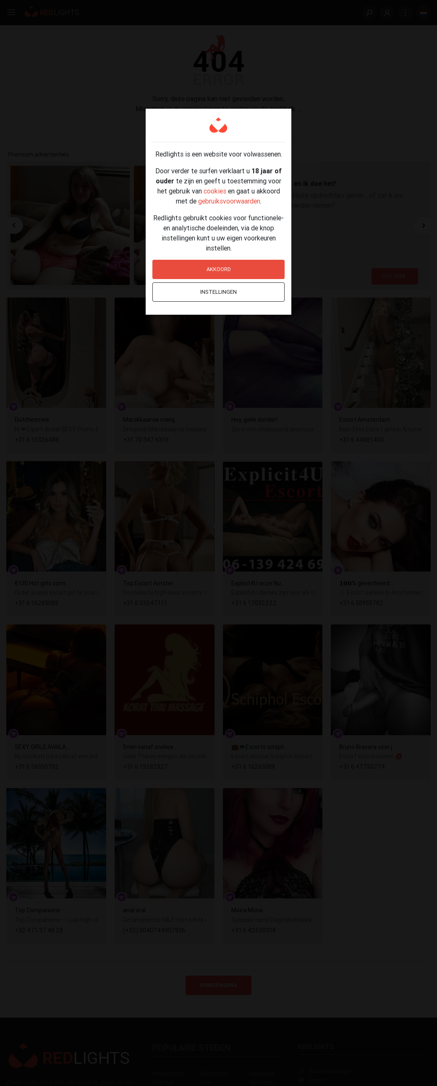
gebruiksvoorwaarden (229, 201)
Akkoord (219, 269)
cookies (215, 191)
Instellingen (218, 291)
